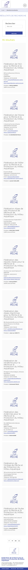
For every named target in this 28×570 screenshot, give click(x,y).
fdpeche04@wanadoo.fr (13, 226)
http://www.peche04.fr (9, 228)
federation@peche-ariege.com (15, 479)
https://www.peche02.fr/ (10, 132)
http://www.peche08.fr (9, 433)
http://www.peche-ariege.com (11, 480)
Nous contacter (20, 568)
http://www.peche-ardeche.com (12, 381)
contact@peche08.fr (12, 431)
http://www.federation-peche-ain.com (13, 83)
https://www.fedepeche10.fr (11, 526)
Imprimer (19, 540)
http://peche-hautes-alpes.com (12, 279)
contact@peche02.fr (12, 130)
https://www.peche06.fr (10, 330)
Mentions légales (5, 568)
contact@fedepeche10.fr (13, 524)
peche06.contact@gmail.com (14, 329)
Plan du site (13, 568)
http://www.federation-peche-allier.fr (13, 178)
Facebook (9, 540)
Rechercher (10, 23)
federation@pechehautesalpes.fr (12, 277)
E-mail (15, 540)
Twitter (12, 540)
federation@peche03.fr (13, 176)
